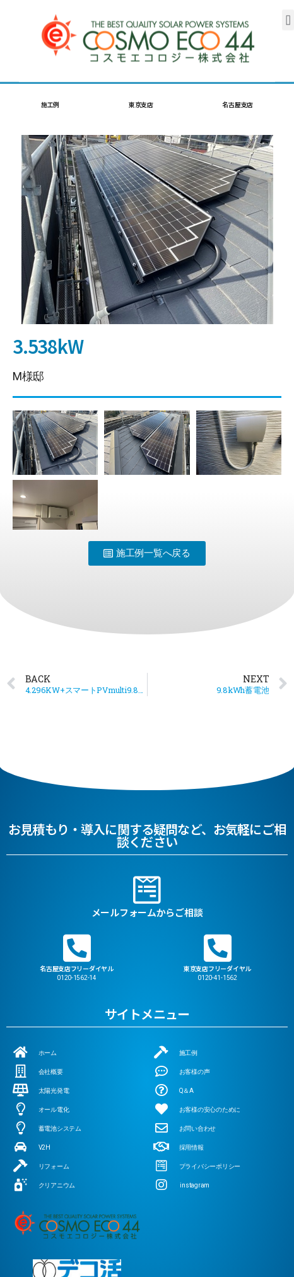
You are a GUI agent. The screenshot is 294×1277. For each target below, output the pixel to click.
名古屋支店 (237, 104)
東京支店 (141, 104)
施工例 (50, 104)
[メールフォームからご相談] (147, 797)
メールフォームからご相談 (147, 820)
